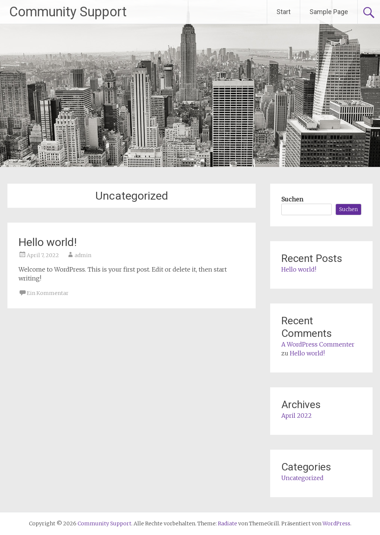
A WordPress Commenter (317, 344)
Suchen (292, 199)
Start (283, 12)
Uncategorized (302, 478)
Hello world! (48, 242)
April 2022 (296, 415)
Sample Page (328, 12)
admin (83, 255)
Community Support (68, 12)
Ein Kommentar (48, 293)
